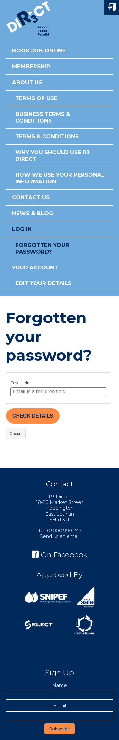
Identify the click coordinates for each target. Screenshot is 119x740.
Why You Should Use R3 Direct (52, 155)
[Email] (59, 715)
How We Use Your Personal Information (59, 178)
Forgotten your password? (42, 248)
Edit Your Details (43, 283)
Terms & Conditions (47, 136)
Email (16, 382)
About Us (27, 82)
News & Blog (32, 213)
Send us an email (59, 536)
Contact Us (31, 197)
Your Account (35, 267)
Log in (22, 229)
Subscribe (59, 728)
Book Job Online (39, 50)
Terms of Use (36, 98)
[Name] (59, 695)
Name (59, 685)
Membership (31, 66)
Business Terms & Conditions (42, 117)
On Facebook (60, 554)
